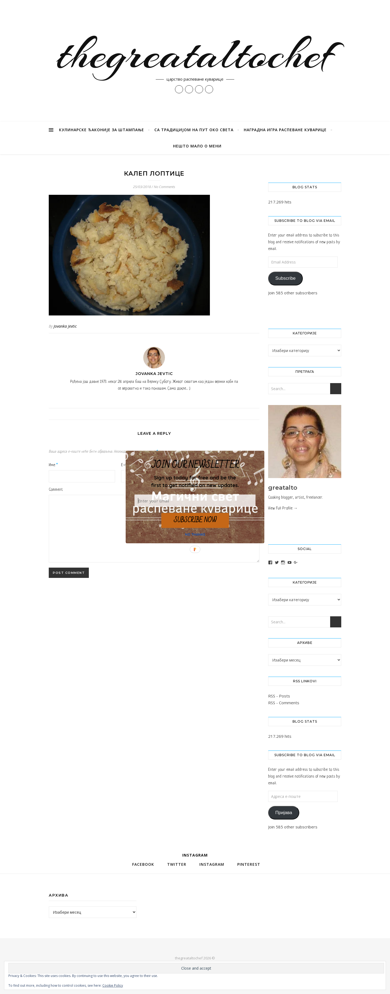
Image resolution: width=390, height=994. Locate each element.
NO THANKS (195, 534)
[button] (195, 481)
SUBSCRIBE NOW (195, 520)
